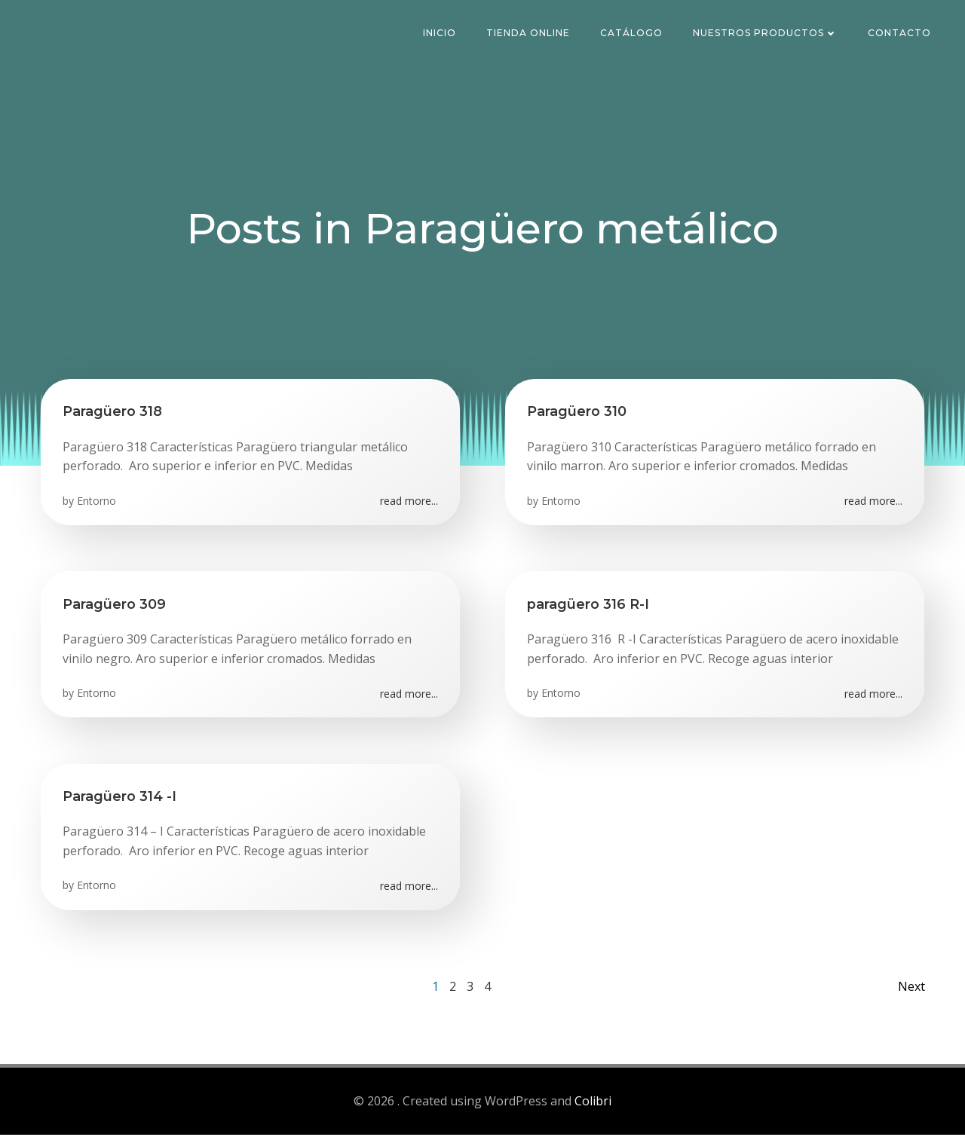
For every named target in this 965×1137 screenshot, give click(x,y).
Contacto (900, 33)
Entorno (97, 503)
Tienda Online (529, 33)
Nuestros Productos (766, 33)
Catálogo (632, 33)
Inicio (440, 33)
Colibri (592, 1104)
